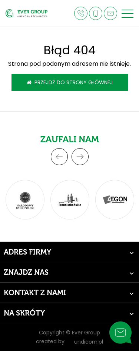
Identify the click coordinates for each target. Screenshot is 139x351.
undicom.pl (85, 341)
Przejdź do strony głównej (70, 82)
